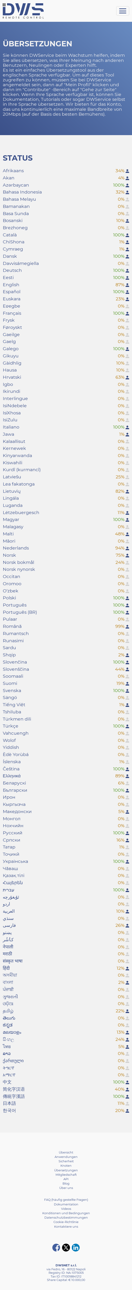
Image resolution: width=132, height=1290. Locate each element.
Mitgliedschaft (66, 1174)
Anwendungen (66, 1157)
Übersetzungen (66, 1170)
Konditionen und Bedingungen (66, 1213)
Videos (66, 1209)
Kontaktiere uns (66, 1226)
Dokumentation (66, 1204)
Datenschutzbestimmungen (66, 1217)
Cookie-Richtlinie (66, 1222)
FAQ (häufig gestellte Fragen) (66, 1199)
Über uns (66, 1188)
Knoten (66, 1165)
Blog (66, 1183)
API (66, 1179)
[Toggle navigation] (122, 11)
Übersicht (66, 1152)
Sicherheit (66, 1161)
